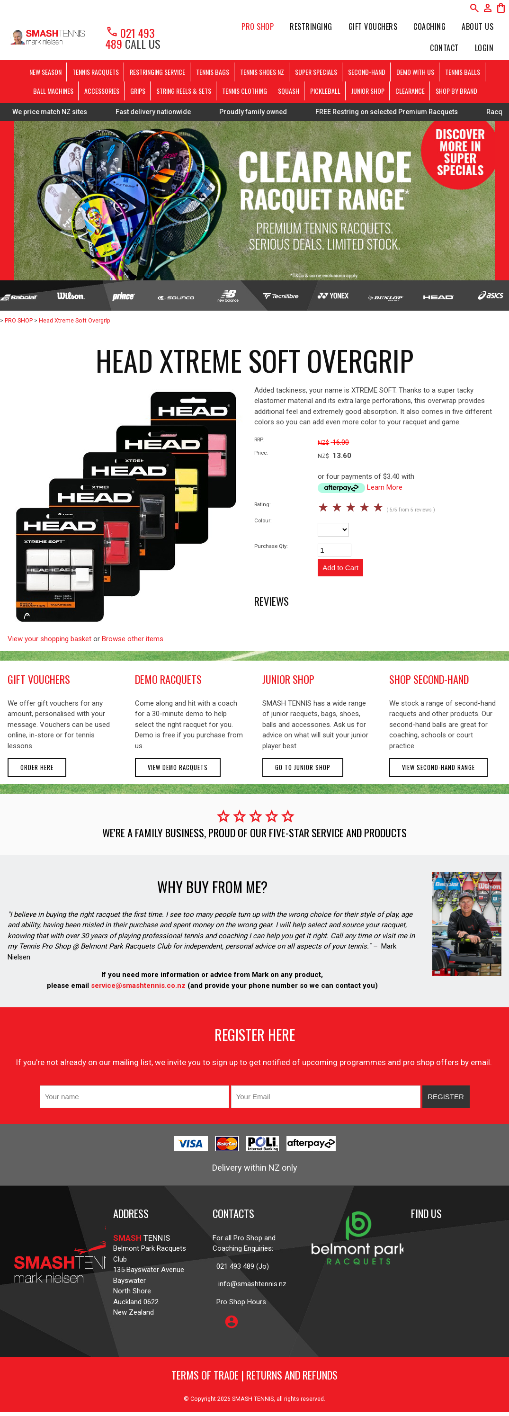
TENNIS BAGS (212, 72)
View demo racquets (178, 767)
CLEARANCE (410, 91)
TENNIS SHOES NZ (262, 72)
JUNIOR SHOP (367, 91)
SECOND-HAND (366, 72)
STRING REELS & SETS (183, 91)
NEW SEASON (45, 72)
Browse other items (132, 639)
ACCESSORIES (101, 91)
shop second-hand (429, 679)
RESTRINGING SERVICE (157, 72)
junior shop (288, 679)
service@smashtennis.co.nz (137, 985)
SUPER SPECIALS (316, 72)
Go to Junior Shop (302, 767)
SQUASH (288, 91)
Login (484, 48)
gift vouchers (39, 679)
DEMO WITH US (415, 72)
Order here (37, 767)
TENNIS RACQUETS (95, 72)
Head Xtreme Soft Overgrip (74, 320)
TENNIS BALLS (462, 72)
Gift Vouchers (373, 26)
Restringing (311, 26)
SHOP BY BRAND (456, 91)
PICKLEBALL (325, 91)
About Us (477, 26)
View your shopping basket (49, 639)
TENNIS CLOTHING (244, 91)
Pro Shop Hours (239, 1302)
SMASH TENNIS (253, 1398)
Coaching (429, 26)
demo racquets (168, 679)
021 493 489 (130, 38)
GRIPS (137, 91)
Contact (444, 48)
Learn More (384, 487)
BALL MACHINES (53, 91)
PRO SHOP (257, 26)
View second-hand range (438, 767)
